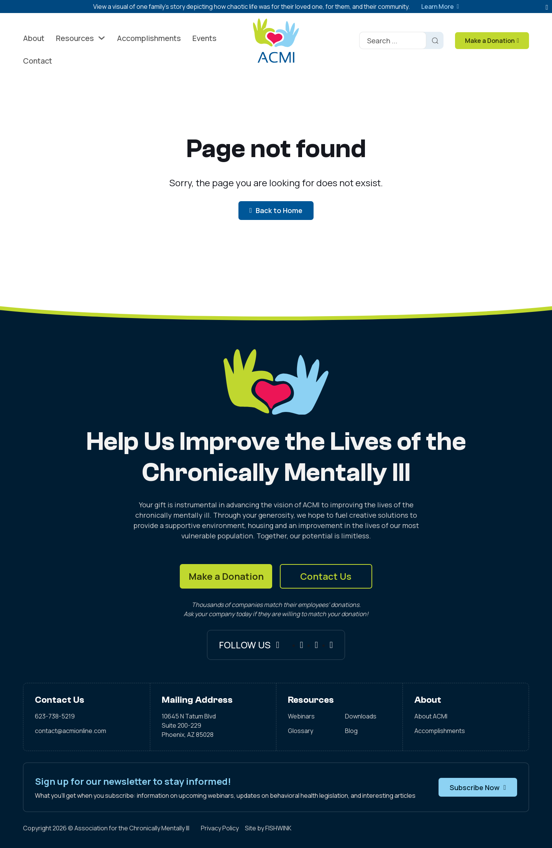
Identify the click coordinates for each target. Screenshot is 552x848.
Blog (351, 731)
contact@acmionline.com (70, 731)
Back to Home (276, 210)
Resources (75, 38)
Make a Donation (226, 576)
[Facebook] (301, 645)
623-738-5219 (55, 716)
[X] (331, 645)
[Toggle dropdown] (101, 38)
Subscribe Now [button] (478, 787)
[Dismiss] (547, 7)
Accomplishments (149, 38)
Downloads (360, 716)
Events (204, 38)
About (33, 38)
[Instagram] (316, 645)
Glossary (300, 731)
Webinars (301, 716)
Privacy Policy (220, 828)
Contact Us (326, 576)
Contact (37, 61)
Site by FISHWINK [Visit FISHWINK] (268, 828)
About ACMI (430, 716)
